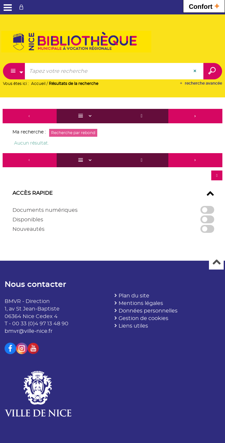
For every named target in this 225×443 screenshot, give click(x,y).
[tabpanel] (112, 174)
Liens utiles (133, 326)
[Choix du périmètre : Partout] (14, 71)
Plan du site (134, 295)
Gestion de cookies (143, 318)
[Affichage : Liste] (86, 116)
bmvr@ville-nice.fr (28, 331)
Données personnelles (148, 310)
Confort (204, 6)
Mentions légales (141, 303)
